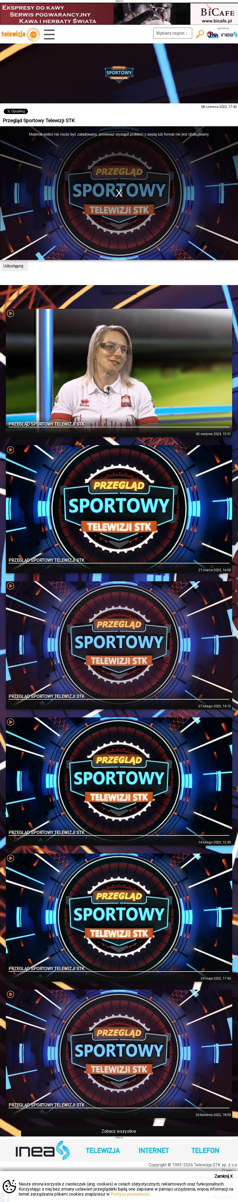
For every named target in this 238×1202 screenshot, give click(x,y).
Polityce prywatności (130, 1194)
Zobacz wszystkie (119, 1131)
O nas (227, 1170)
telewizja (20, 34)
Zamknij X (224, 1176)
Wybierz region (172, 33)
